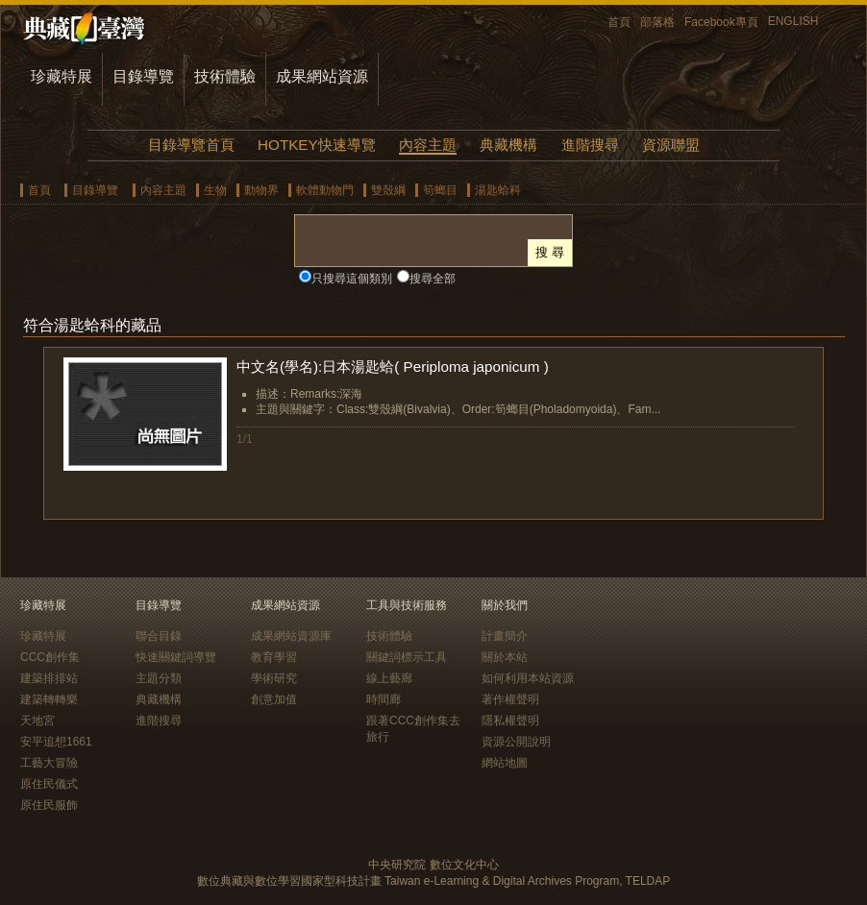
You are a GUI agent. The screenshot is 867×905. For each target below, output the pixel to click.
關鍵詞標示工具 (406, 657)
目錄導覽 (143, 76)
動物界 (261, 190)
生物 (215, 190)
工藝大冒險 (49, 763)
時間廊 (383, 699)
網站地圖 (505, 763)
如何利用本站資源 (528, 678)
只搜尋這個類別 (351, 278)
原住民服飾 (49, 805)
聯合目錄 (159, 636)
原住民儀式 (49, 784)
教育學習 (274, 657)
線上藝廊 (389, 678)
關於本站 (505, 657)
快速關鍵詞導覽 (176, 657)
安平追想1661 (56, 741)
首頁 (619, 22)
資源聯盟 (671, 144)
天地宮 (37, 720)
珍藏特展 (61, 76)
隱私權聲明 (510, 720)
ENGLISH (793, 21)
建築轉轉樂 (49, 699)
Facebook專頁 (721, 22)
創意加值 (274, 699)
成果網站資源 (322, 76)
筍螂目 (440, 190)
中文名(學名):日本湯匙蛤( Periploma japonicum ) (392, 366)
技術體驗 (225, 76)
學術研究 (274, 678)
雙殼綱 (388, 190)
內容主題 (428, 144)
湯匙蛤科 (498, 190)
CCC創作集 (50, 657)
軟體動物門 (325, 190)
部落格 (657, 22)
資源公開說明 (516, 741)
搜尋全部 (432, 278)
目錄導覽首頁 (191, 144)
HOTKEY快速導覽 (316, 144)
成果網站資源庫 (291, 636)
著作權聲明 (510, 699)
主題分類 (159, 678)
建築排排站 (49, 678)
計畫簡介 (505, 636)
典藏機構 (508, 144)
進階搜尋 (590, 144)
